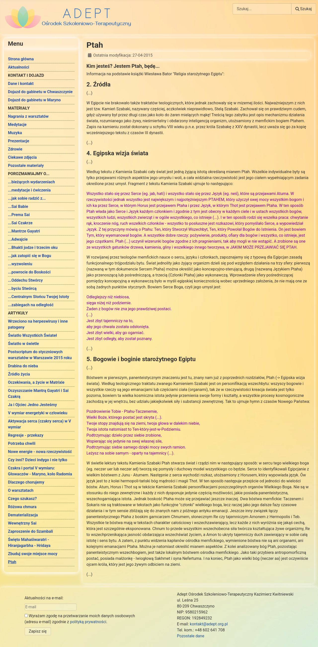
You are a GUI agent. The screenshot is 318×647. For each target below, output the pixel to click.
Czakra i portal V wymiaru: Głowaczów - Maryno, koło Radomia (40, 471)
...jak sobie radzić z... (27, 198)
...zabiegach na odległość (31, 305)
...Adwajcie (18, 239)
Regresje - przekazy (25, 435)
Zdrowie (15, 149)
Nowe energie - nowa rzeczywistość (40, 451)
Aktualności (18, 67)
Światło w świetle (23, 343)
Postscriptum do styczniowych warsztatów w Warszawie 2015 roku (40, 354)
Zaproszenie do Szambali (30, 531)
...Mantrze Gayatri (24, 231)
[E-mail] (51, 607)
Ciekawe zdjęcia (22, 157)
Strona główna (21, 59)
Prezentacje (18, 141)
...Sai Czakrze (20, 223)
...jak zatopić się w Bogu (29, 255)
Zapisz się (38, 631)
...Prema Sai (19, 214)
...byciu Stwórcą (22, 288)
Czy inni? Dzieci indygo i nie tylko (37, 459)
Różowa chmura (22, 506)
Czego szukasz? (22, 498)
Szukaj (303, 8)
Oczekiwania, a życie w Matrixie (36, 382)
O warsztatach (21, 490)
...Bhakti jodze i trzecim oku (33, 247)
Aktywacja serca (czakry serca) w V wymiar (39, 424)
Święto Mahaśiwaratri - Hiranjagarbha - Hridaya (29, 542)
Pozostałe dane (190, 636)
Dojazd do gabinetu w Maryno (34, 100)
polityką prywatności (88, 621)
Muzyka (15, 132)
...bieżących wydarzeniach (31, 182)
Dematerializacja (23, 515)
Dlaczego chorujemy (26, 482)
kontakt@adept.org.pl (209, 624)
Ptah (12, 562)
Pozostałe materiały (26, 165)
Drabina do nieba (23, 366)
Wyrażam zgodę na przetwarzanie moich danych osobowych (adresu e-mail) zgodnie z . (80, 618)
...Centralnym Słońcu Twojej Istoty (38, 296)
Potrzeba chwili (21, 443)
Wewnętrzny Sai (22, 523)
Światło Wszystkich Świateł (32, 335)
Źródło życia (19, 374)
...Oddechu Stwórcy (25, 280)
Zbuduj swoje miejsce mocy (32, 553)
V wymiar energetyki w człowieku (37, 413)
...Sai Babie (18, 206)
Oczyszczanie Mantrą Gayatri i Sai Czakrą (38, 393)
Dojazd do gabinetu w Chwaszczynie (40, 91)
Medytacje (17, 124)
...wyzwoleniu (20, 264)
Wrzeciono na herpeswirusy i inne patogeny (38, 324)
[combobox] (262, 8)
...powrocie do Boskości (29, 272)
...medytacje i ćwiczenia (29, 190)
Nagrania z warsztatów (28, 116)
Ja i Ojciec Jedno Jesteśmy (32, 404)
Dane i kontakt (21, 83)
